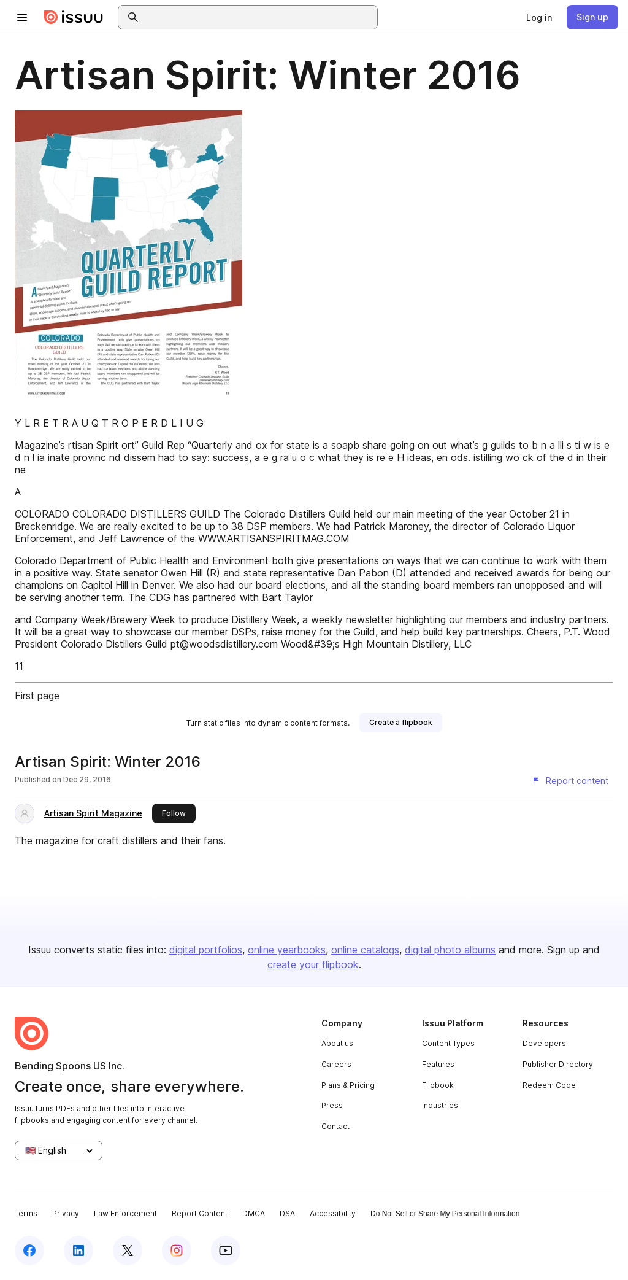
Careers (336, 1064)
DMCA (253, 1213)
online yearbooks (287, 950)
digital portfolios (205, 950)
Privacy (65, 1213)
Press (332, 1105)
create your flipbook (313, 964)
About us (337, 1043)
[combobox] (258, 17)
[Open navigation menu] (22, 17)
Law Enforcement (125, 1213)
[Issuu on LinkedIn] (78, 1250)
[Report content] (569, 781)
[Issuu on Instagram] (176, 1250)
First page (37, 695)
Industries (440, 1105)
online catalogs (365, 950)
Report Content (200, 1213)
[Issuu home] (73, 17)
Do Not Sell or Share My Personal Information (444, 1213)
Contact (335, 1126)
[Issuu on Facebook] (29, 1250)
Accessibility (333, 1213)
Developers (544, 1043)
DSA (287, 1213)
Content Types (448, 1043)
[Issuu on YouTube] (225, 1250)
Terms (26, 1213)
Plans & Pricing (348, 1085)
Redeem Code (549, 1085)
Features (438, 1064)
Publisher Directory (558, 1064)
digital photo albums (450, 950)
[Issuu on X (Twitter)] (127, 1250)
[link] (539, 17)
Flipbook (438, 1085)
